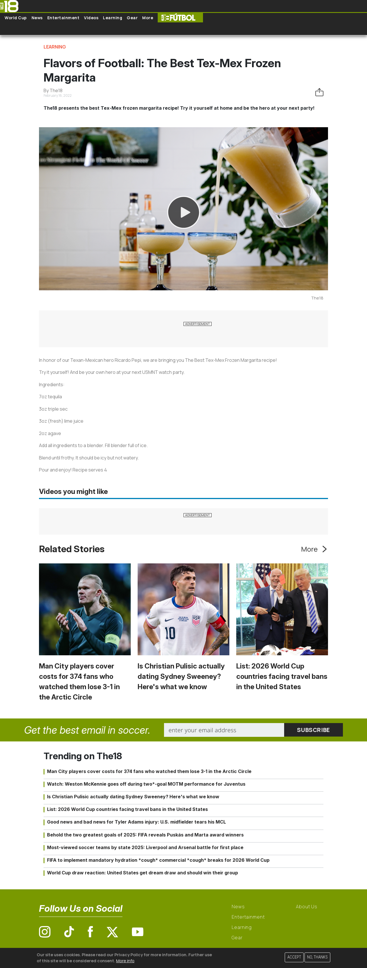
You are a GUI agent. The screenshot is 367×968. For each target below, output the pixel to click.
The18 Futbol (180, 17)
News (37, 17)
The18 (317, 298)
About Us (306, 906)
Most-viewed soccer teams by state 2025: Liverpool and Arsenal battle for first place (145, 847)
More (147, 17)
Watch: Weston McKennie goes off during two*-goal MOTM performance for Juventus (146, 784)
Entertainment (63, 17)
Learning (112, 17)
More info (125, 960)
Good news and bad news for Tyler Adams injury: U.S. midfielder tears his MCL (136, 822)
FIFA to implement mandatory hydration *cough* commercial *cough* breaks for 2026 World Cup (158, 860)
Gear (132, 17)
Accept (294, 957)
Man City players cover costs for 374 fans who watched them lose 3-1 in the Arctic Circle (149, 771)
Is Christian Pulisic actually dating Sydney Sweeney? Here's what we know (181, 676)
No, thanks (317, 957)
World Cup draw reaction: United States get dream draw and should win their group (142, 873)
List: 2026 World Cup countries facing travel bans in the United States (281, 676)
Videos (91, 17)
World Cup (16, 17)
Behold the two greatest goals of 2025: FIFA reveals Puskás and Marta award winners (145, 835)
